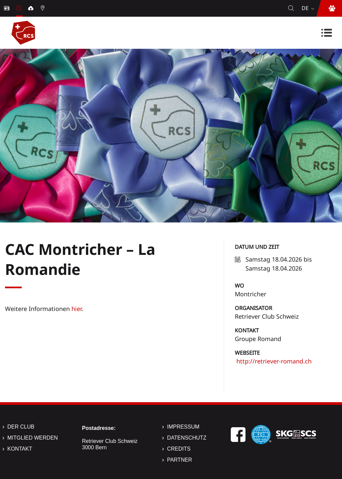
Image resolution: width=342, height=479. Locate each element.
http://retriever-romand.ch (273, 361)
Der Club (20, 427)
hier (76, 309)
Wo (239, 285)
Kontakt (247, 330)
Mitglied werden (32, 438)
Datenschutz (186, 438)
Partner (179, 460)
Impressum (183, 427)
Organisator (253, 308)
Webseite (247, 352)
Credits (178, 449)
